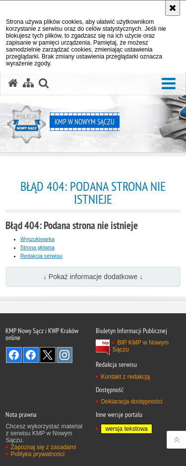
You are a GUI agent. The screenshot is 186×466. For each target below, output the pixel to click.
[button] (169, 84)
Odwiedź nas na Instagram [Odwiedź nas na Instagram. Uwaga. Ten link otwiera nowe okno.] (64, 355)
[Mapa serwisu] (28, 83)
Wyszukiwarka (37, 239)
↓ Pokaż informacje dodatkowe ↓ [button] (93, 277)
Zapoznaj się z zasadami (43, 447)
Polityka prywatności (37, 454)
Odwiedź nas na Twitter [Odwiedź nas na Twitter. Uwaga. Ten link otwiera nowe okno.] (48, 355)
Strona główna (37, 247)
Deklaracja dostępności (131, 401)
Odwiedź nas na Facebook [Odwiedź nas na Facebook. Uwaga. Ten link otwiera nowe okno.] (14, 355)
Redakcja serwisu (41, 256)
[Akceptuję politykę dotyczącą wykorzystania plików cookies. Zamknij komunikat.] (172, 8)
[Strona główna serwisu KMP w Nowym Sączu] (13, 83)
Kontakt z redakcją (125, 376)
